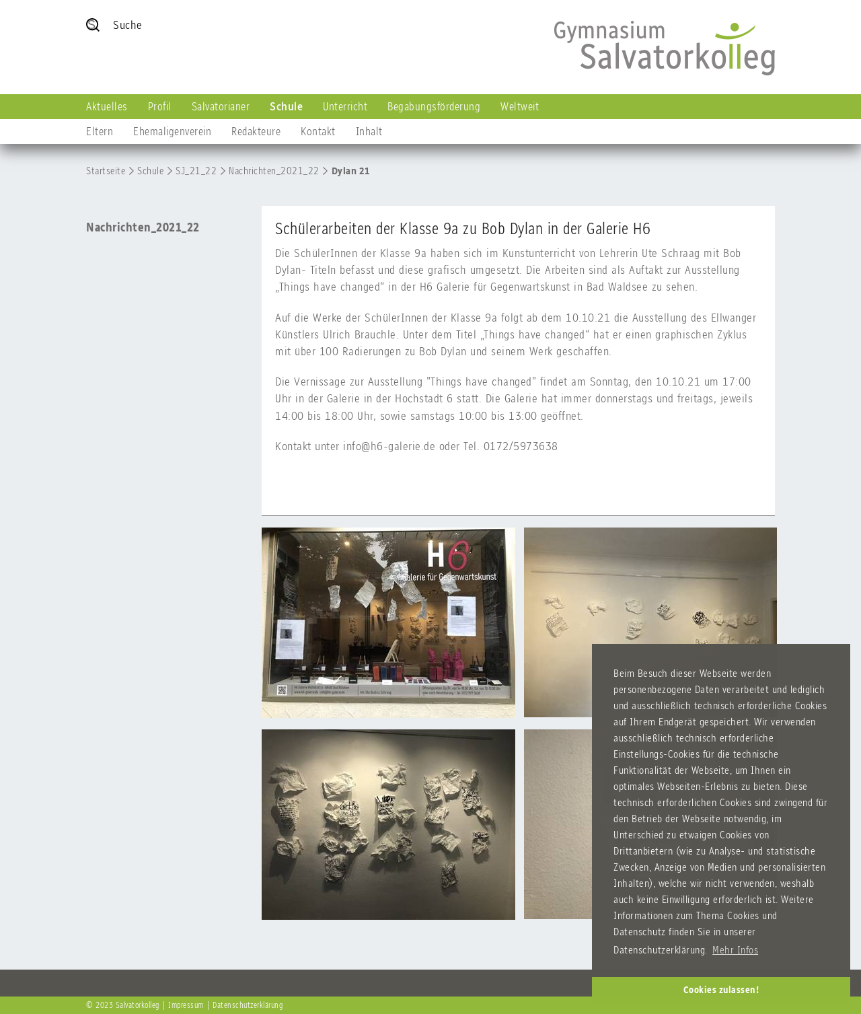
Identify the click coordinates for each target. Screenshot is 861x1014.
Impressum (186, 1005)
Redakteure (255, 131)
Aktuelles (107, 106)
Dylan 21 (351, 171)
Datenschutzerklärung (248, 1005)
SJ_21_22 (196, 171)
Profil (160, 106)
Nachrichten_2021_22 (274, 171)
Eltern (99, 131)
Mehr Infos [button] (735, 949)
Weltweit (519, 106)
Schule (286, 106)
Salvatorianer (221, 106)
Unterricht (345, 106)
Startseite (105, 171)
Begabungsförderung (433, 106)
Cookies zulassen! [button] (721, 990)
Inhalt (369, 131)
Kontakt (318, 131)
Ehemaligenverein (172, 131)
